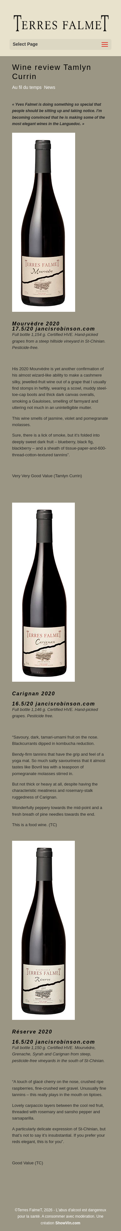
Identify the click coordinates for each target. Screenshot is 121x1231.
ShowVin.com (67, 1223)
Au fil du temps (27, 87)
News (49, 87)
